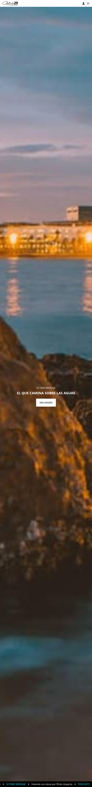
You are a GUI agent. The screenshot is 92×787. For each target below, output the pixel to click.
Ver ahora (46, 402)
